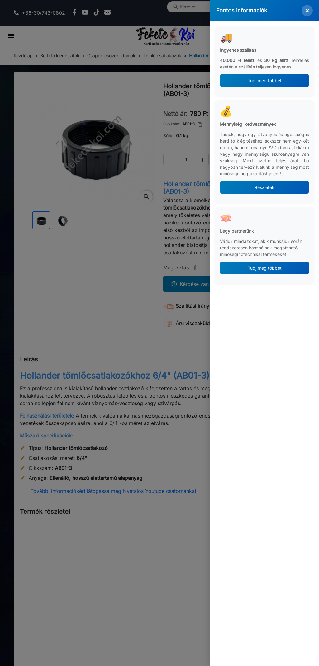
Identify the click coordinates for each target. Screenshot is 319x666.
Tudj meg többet (265, 80)
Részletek (264, 187)
